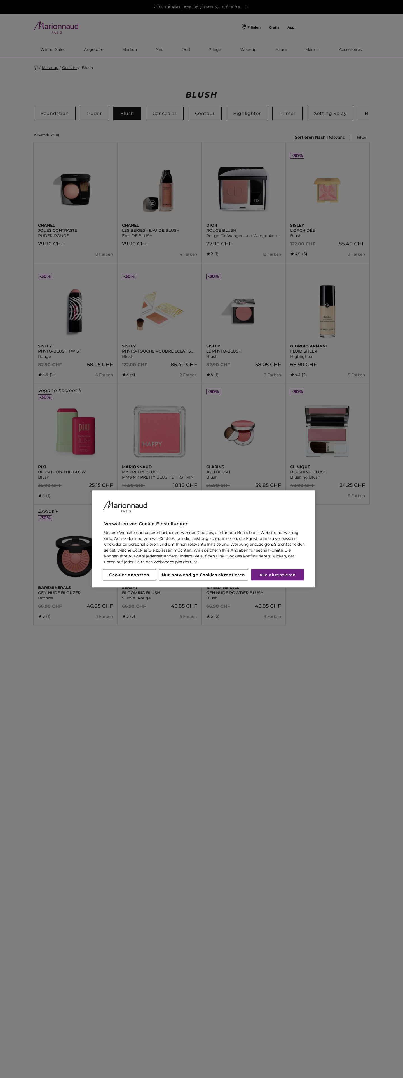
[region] (203, 538)
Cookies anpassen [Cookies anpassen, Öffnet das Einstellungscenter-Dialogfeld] (129, 575)
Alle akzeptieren (277, 575)
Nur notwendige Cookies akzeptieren (203, 575)
